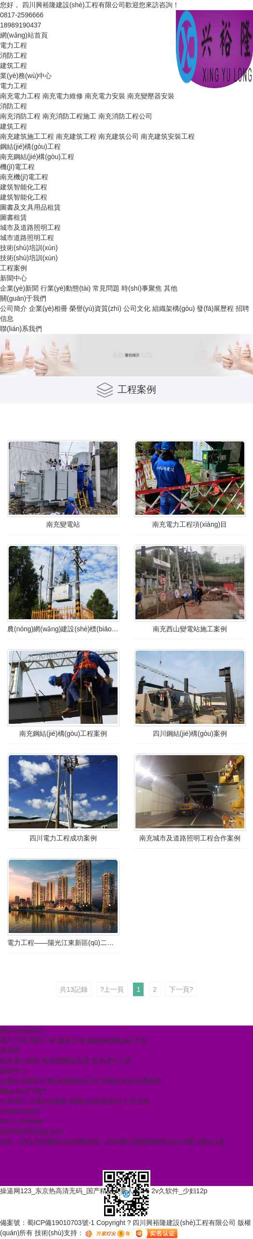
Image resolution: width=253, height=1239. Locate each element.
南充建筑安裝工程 (168, 136)
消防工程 (13, 55)
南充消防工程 (20, 116)
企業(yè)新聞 (19, 288)
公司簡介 (13, 308)
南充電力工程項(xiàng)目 (189, 524)
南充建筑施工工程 (27, 136)
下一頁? (181, 989)
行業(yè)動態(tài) (65, 288)
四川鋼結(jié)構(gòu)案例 (190, 733)
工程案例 (13, 268)
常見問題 (106, 288)
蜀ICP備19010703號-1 (60, 1222)
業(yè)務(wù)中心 (26, 76)
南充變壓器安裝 (150, 96)
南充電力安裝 (105, 96)
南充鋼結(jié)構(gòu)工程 (37, 156)
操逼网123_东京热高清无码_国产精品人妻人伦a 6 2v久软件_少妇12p (103, 1191)
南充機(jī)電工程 (24, 177)
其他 (170, 288)
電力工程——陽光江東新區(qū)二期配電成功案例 (63, 942)
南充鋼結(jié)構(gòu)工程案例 (63, 733)
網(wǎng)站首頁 (24, 35)
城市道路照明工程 (27, 237)
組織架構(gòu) (173, 308)
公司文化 (136, 308)
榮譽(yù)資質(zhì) (95, 308)
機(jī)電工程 (17, 167)
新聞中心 (13, 278)
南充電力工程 (20, 96)
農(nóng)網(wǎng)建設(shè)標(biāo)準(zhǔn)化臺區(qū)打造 (63, 629)
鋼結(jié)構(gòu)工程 (30, 146)
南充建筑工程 (76, 136)
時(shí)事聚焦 (141, 288)
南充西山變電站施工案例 (190, 629)
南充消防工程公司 (125, 116)
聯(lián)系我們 (21, 329)
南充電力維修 (62, 96)
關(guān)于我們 (23, 298)
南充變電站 (63, 524)
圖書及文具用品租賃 (30, 207)
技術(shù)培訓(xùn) (29, 248)
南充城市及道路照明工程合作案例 (189, 838)
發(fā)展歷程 (215, 308)
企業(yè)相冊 (48, 308)
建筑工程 (13, 65)
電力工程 (13, 45)
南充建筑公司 (118, 136)
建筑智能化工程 (23, 187)
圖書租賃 (13, 217)
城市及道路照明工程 (30, 227)
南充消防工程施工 (69, 116)
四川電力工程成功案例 (63, 838)
